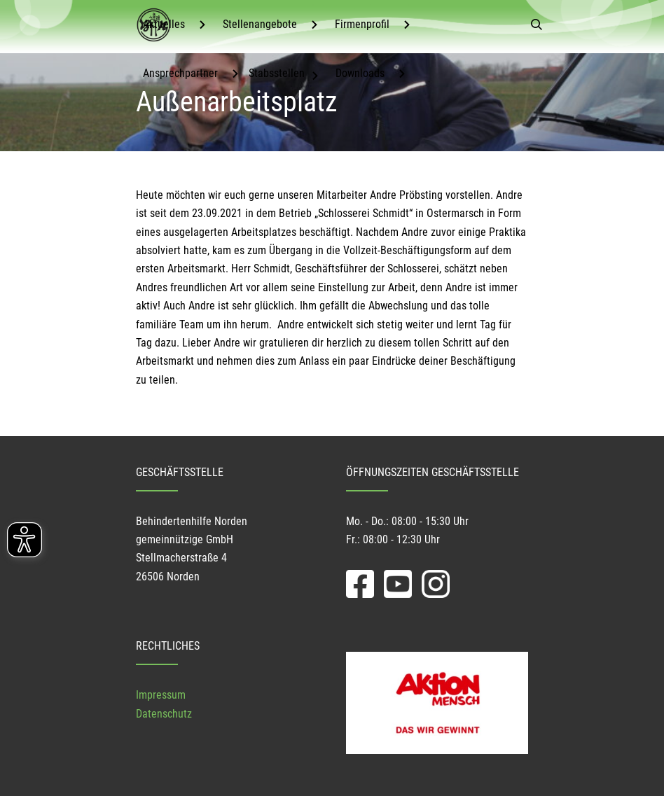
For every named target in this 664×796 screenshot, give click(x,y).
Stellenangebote (260, 24)
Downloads (360, 73)
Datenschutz (164, 713)
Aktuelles (164, 24)
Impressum (161, 694)
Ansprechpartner (180, 73)
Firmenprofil (362, 24)
